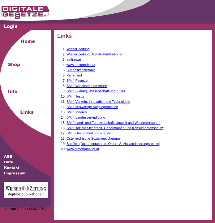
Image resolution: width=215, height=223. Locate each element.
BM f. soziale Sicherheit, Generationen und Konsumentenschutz (115, 128)
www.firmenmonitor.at (83, 149)
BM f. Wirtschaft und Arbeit (87, 86)
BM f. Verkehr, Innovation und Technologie (98, 101)
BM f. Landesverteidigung (86, 117)
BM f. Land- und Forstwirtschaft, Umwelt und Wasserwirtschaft (113, 123)
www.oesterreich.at (81, 65)
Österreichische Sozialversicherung (93, 138)
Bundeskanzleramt (81, 70)
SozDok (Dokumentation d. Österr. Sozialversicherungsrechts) (113, 144)
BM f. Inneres (77, 112)
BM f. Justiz (75, 96)
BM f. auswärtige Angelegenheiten (92, 107)
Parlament (74, 75)
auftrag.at (74, 59)
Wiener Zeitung (78, 49)
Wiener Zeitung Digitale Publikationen (95, 54)
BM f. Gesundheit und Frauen (89, 133)
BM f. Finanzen (78, 80)
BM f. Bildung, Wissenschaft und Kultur (96, 91)
